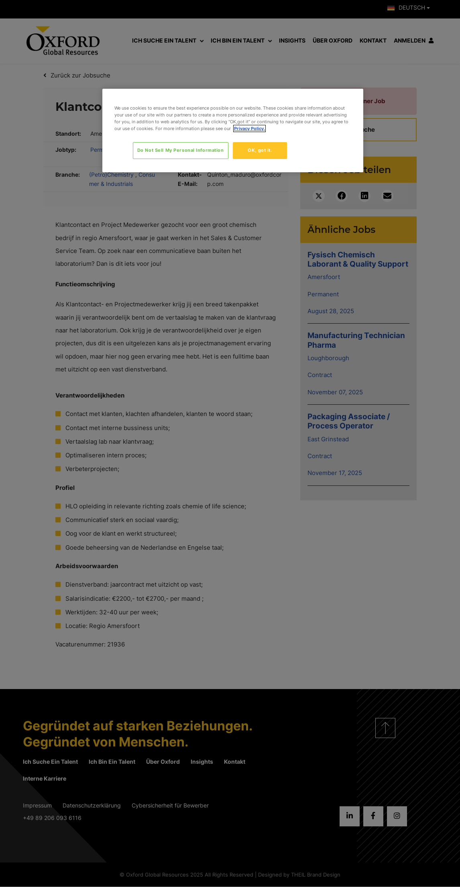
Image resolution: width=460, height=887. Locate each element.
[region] (232, 130)
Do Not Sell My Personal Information (180, 150)
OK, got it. (260, 150)
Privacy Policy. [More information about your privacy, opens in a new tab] (249, 128)
